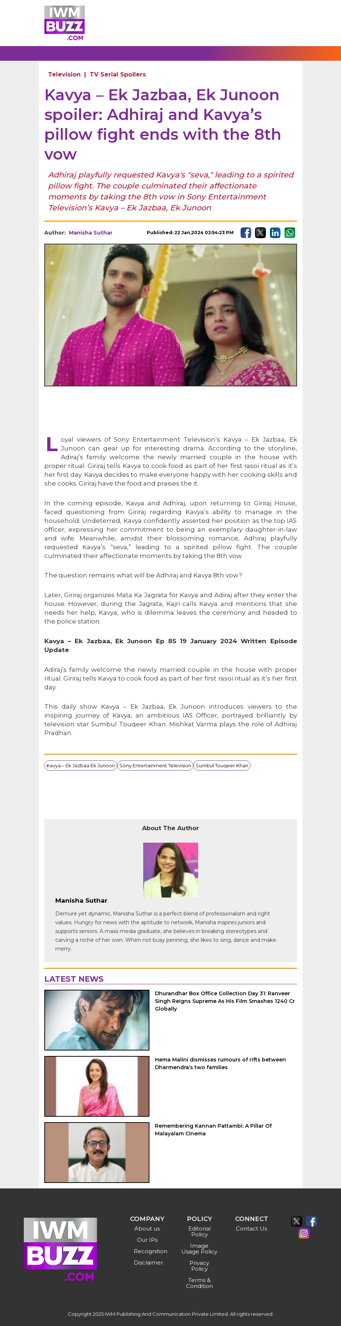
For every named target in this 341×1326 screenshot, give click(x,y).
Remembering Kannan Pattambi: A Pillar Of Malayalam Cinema (213, 1130)
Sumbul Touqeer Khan (222, 765)
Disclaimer (148, 1262)
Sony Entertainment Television (155, 765)
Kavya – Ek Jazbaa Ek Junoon (81, 765)
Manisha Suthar (90, 232)
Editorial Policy (199, 1231)
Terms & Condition (199, 1283)
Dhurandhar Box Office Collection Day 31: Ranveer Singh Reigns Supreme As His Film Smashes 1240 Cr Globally (225, 1001)
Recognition (148, 1251)
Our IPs (147, 1239)
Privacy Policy (199, 1265)
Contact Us (251, 1228)
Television (64, 74)
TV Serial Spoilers (118, 74)
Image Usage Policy (199, 1248)
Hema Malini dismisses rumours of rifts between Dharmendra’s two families (220, 1063)
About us (147, 1228)
